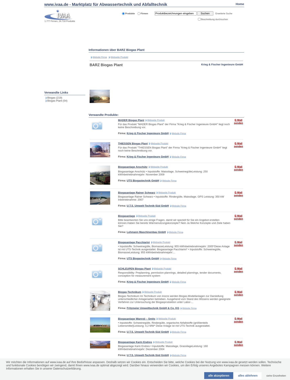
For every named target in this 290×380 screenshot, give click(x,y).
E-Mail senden (238, 121)
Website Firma (100, 57)
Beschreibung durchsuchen (214, 19)
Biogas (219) (54, 97)
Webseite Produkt (119, 57)
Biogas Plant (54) (57, 100)
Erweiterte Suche (223, 13)
